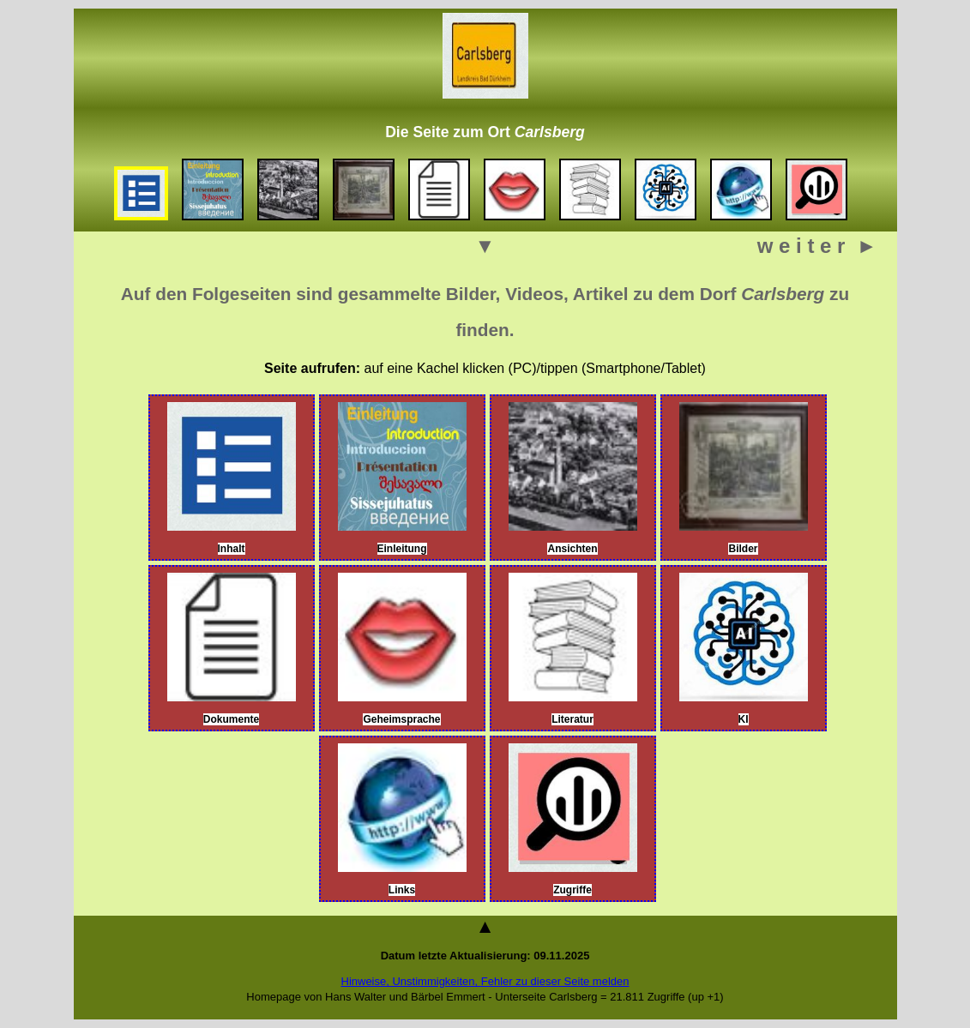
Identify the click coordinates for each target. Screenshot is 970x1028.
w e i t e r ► (817, 245)
